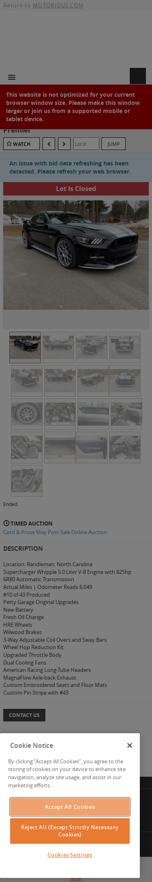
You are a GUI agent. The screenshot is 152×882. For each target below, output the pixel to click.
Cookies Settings (69, 854)
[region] (70, 805)
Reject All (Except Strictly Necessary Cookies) (70, 830)
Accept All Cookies (70, 806)
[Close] (130, 745)
